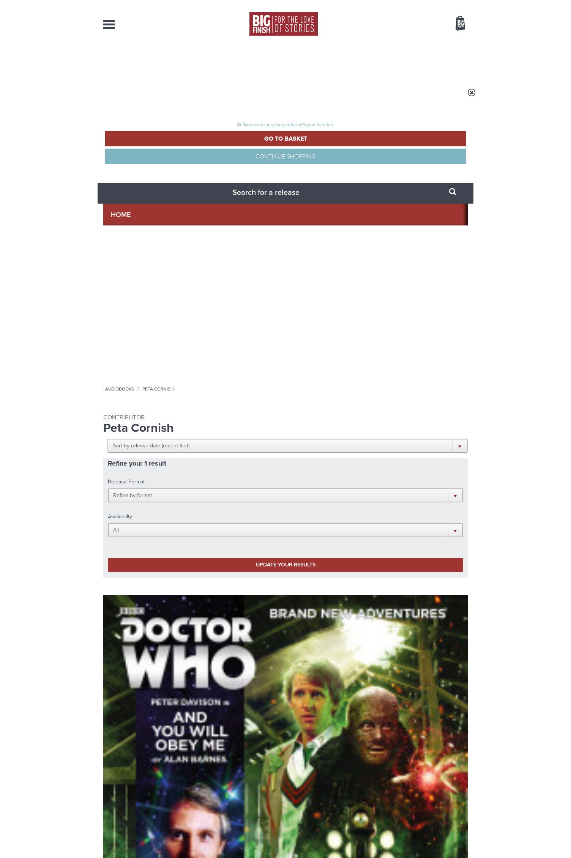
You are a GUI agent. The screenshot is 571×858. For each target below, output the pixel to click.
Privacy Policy (119, 531)
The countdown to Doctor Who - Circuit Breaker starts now (222, 596)
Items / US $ (420, 24)
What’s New (267, 60)
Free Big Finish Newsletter (9, 169)
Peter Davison (134, 358)
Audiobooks (176, 97)
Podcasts (361, 60)
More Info (143, 402)
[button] (322, 148)
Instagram (362, 498)
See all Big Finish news (429, 572)
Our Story (458, 773)
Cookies (232, 837)
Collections (206, 60)
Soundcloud (419, 498)
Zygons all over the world (218, 661)
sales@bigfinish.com (231, 780)
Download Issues (450, 787)
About (407, 60)
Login (426, 5)
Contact (451, 60)
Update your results (223, 210)
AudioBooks (144, 60)
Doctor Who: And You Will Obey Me (138, 346)
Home (147, 97)
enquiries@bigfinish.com (300, 780)
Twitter (341, 498)
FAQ (463, 780)
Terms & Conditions (264, 837)
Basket (455, 23)
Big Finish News (138, 570)
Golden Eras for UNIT (399, 585)
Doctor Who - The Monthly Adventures (131, 332)
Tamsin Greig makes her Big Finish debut (404, 666)
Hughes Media (143, 847)
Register (450, 5)
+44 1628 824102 (239, 773)
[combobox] (399, 44)
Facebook (319, 498)
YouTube (387, 498)
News (316, 60)
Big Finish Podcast (369, 504)
